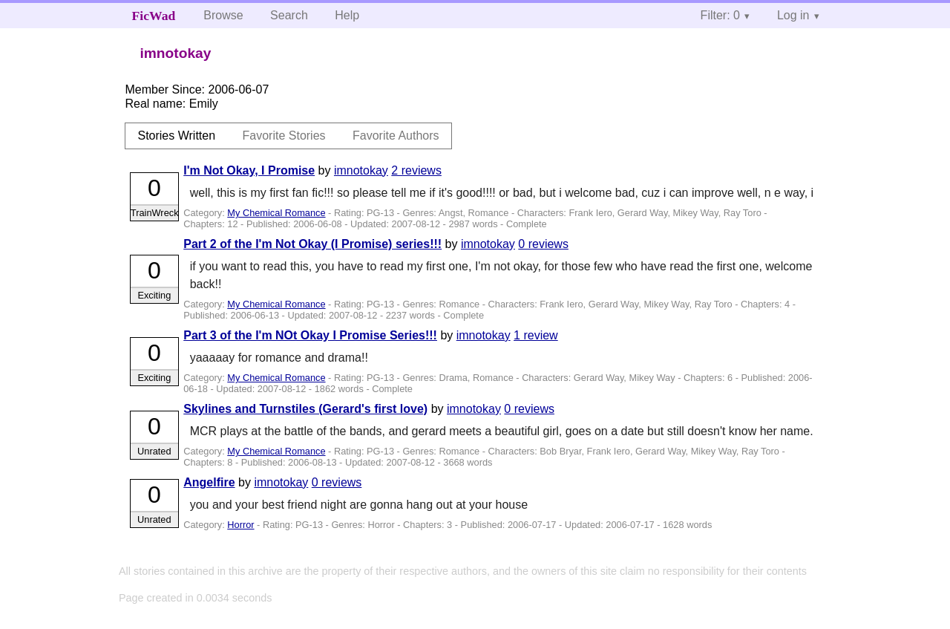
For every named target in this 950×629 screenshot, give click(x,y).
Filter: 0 (720, 15)
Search (289, 15)
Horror (240, 524)
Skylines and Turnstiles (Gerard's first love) (305, 409)
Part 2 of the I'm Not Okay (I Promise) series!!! (312, 244)
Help (347, 15)
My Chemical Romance (276, 212)
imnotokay (361, 170)
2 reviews (416, 170)
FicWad (154, 15)
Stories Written (176, 135)
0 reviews (543, 244)
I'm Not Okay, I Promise (249, 170)
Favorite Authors (396, 135)
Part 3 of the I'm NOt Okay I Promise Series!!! (310, 335)
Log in (793, 15)
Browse (223, 15)
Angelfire (209, 482)
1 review (536, 335)
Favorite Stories (284, 135)
